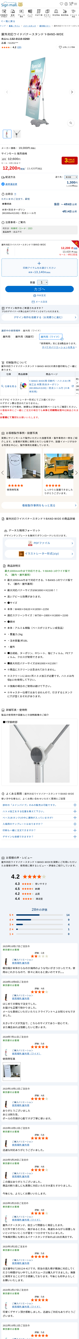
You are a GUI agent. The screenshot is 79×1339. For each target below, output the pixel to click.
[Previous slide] (2, 472)
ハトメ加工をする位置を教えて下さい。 (24, 811)
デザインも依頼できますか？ (18, 836)
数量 (32, 282)
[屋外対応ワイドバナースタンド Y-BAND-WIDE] (7, 134)
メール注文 (39, 301)
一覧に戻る (9, 21)
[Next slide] (76, 472)
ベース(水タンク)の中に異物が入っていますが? (28, 817)
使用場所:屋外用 (20, 962)
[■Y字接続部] (17, 134)
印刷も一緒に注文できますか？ (19, 830)
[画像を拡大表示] (71, 123)
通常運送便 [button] (11, 184)
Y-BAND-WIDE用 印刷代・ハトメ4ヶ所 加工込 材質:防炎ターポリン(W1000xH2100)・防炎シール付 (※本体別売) (50, 386)
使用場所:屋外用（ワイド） (26, 1053)
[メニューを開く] (75, 4)
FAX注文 (39, 295)
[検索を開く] (57, 4)
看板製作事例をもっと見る (39, 505)
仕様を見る (9, 386)
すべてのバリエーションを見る (58, 347)
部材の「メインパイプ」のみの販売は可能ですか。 (30, 805)
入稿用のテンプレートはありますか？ (23, 823)
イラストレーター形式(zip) (39, 554)
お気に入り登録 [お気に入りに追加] (67, 47)
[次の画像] (72, 92)
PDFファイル (39, 543)
